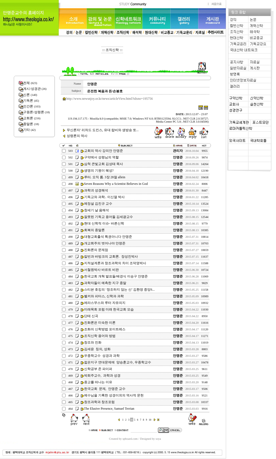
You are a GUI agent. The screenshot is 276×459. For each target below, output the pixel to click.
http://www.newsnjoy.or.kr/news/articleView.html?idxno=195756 (109, 99)
